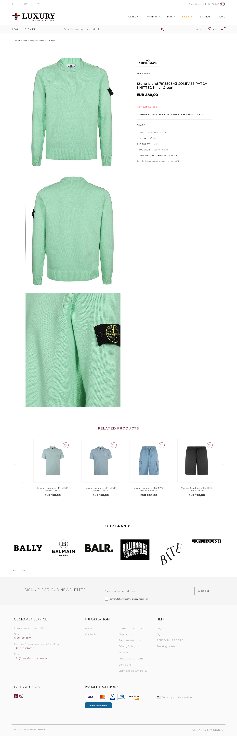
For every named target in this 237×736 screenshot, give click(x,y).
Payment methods (129, 640)
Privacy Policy (126, 646)
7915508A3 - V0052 (158, 132)
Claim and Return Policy (132, 670)
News (221, 16)
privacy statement (139, 599)
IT (38, 4)
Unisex (134, 16)
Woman (154, 16)
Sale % (187, 16)
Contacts (90, 634)
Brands (205, 16)
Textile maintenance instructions (158, 161)
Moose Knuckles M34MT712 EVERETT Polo (94, 489)
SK (13, 4)
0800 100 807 (22, 638)
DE (25, 4)
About (89, 628)
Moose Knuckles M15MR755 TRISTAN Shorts (190, 489)
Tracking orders (166, 646)
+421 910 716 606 (24, 648)
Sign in (30, 29)
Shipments (125, 634)
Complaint (124, 664)
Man (171, 16)
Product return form (130, 658)
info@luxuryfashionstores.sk (30, 658)
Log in (17, 29)
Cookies (123, 652)
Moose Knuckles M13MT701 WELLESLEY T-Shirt (46, 489)
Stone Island (161, 149)
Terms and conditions (131, 628)
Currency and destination (174, 697)
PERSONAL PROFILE (170, 640)
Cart (219, 29)
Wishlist (204, 29)
